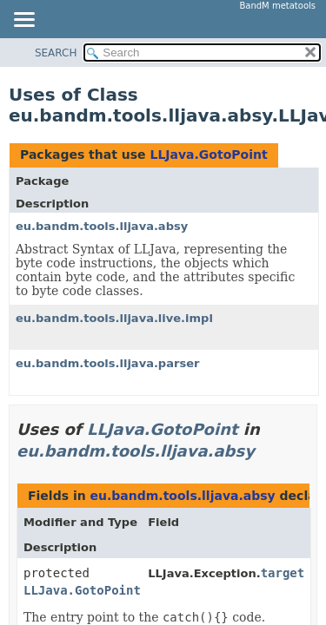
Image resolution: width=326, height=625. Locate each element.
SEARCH (56, 53)
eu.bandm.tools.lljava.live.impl (114, 318)
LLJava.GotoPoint (208, 154)
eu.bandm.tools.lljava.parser (107, 363)
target (283, 573)
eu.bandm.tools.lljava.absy (102, 226)
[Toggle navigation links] (23, 21)
